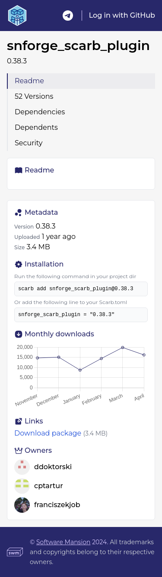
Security (28, 143)
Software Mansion (63, 542)
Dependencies (40, 112)
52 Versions (34, 96)
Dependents (36, 127)
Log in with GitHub (122, 15)
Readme (29, 81)
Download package (47, 433)
